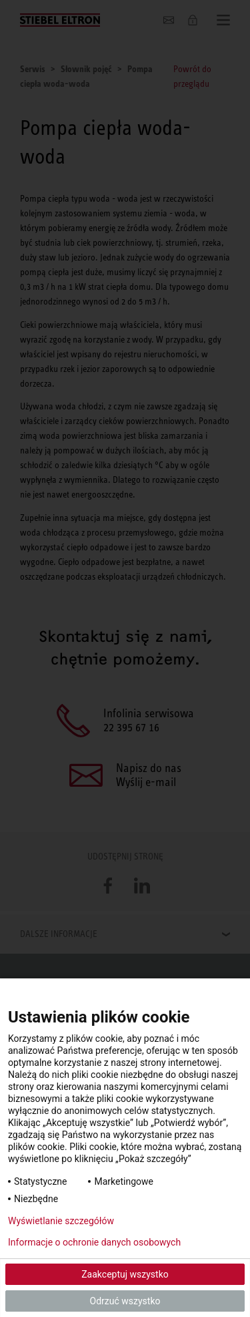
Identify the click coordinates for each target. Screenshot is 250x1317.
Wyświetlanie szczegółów (61, 1220)
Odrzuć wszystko (125, 1301)
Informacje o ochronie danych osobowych (94, 1242)
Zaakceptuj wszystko (125, 1274)
